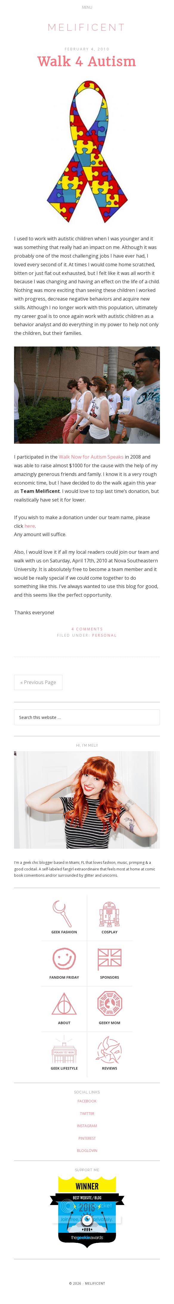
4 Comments (87, 629)
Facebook (87, 1101)
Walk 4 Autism (87, 61)
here (29, 526)
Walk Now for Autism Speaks (91, 457)
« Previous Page (38, 682)
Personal (104, 635)
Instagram (87, 1125)
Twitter (87, 1113)
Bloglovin (87, 1150)
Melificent (87, 27)
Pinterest (87, 1138)
